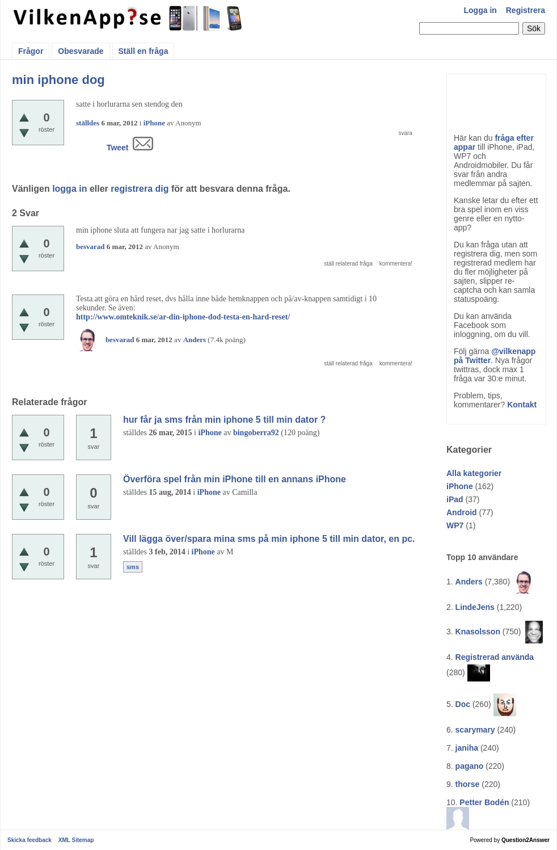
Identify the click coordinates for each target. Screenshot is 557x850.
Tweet (118, 147)
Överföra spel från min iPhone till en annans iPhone (234, 479)
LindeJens (475, 607)
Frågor (30, 51)
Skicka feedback (29, 840)
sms (132, 566)
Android (461, 512)
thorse (467, 784)
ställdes (87, 123)
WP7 (454, 525)
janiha (466, 747)
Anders (469, 581)
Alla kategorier (473, 473)
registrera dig (139, 188)
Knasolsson (477, 631)
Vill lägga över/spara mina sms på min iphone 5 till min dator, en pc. (269, 539)
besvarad (90, 246)
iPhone (459, 486)
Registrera (525, 10)
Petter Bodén (484, 802)
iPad (454, 499)
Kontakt (522, 404)
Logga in (480, 10)
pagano (469, 766)
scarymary (475, 729)
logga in (69, 188)
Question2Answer (525, 840)
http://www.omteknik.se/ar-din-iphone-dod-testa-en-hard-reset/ (183, 317)
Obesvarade (80, 51)
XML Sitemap (76, 840)
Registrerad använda (494, 657)
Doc (462, 704)
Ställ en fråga (143, 51)
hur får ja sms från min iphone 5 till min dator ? (224, 419)
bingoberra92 (256, 432)
